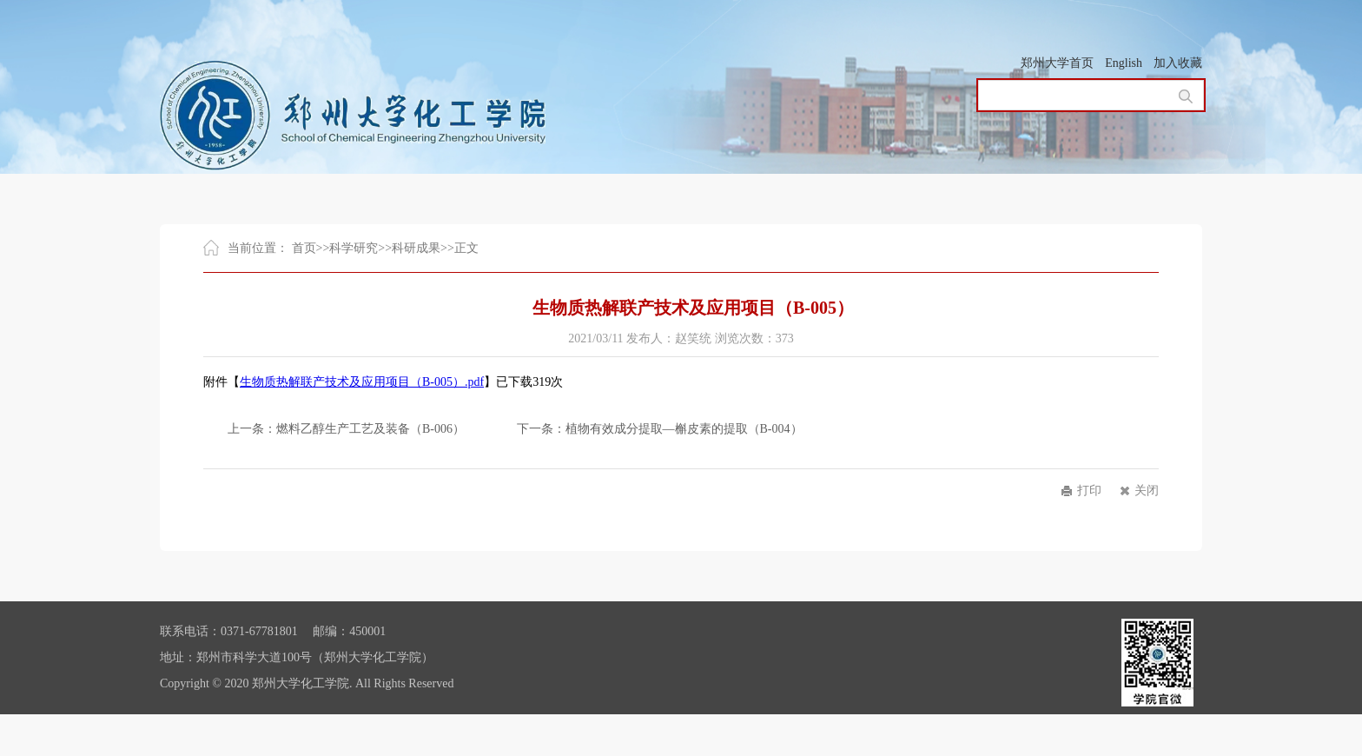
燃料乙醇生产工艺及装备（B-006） (370, 428)
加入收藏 (1178, 63)
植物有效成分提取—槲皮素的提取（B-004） (684, 428)
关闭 (1146, 490)
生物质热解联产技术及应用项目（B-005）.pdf (362, 381)
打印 (1089, 490)
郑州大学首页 (1057, 63)
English (1123, 63)
